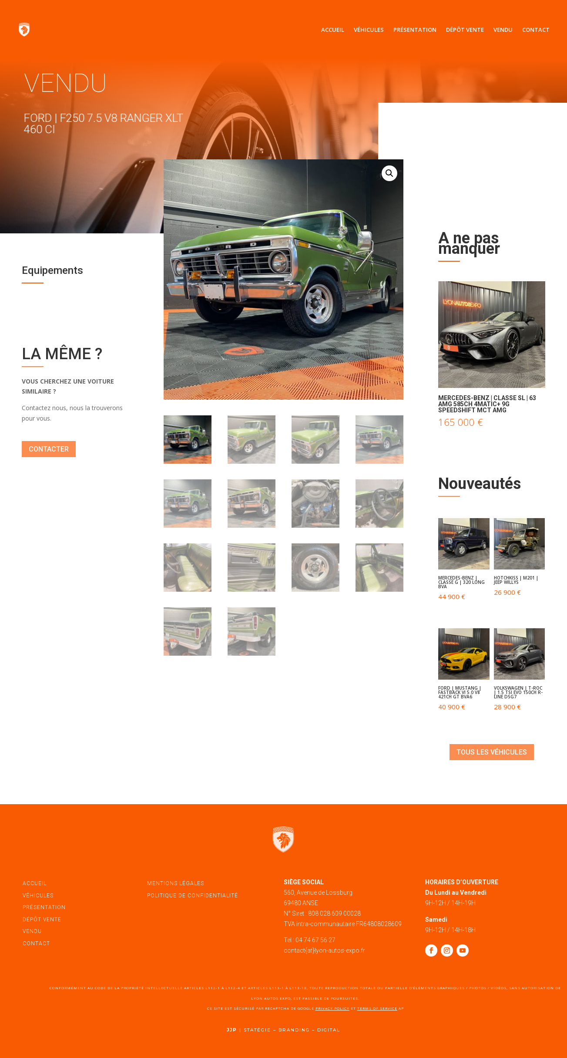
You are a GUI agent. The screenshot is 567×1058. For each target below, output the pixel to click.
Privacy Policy (332, 1008)
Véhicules (369, 30)
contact (36, 943)
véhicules (38, 896)
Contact (536, 30)
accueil (35, 883)
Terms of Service (377, 1008)
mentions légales (175, 883)
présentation (44, 907)
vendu (32, 931)
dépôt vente (42, 919)
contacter (49, 449)
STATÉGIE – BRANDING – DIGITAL (292, 1030)
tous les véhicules (491, 752)
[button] (389, 173)
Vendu (503, 30)
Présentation (414, 30)
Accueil (332, 30)
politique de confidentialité (192, 896)
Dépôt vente (465, 30)
